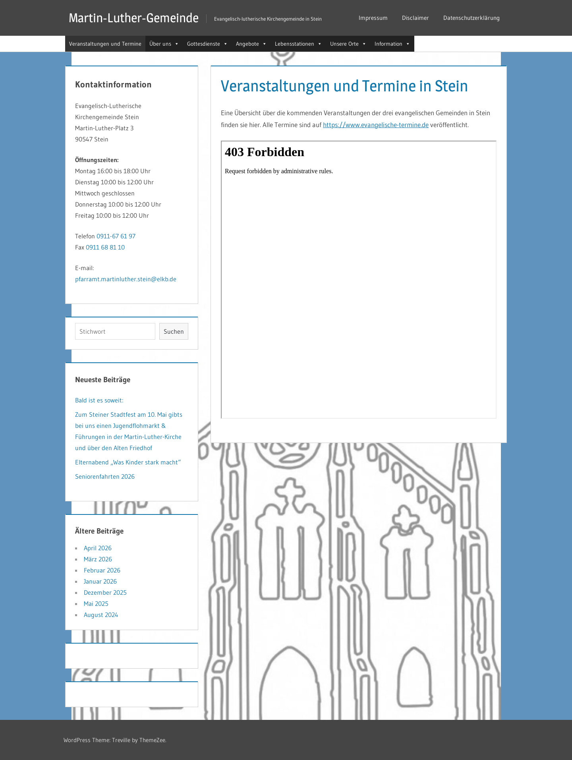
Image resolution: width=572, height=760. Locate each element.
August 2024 (101, 615)
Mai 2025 (96, 603)
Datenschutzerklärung (471, 17)
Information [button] (392, 43)
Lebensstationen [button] (298, 43)
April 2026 (98, 548)
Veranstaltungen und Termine (105, 43)
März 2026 (98, 559)
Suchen (174, 331)
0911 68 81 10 (105, 247)
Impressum (373, 17)
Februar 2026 (102, 570)
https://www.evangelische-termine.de (376, 124)
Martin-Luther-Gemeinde (134, 17)
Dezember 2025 (105, 592)
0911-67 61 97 (116, 236)
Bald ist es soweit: (99, 400)
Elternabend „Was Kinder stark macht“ (128, 462)
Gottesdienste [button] (207, 43)
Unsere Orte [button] (348, 43)
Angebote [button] (251, 43)
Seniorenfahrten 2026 (105, 476)
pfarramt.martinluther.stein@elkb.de (125, 279)
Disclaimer (415, 17)
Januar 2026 (100, 581)
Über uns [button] (164, 43)
